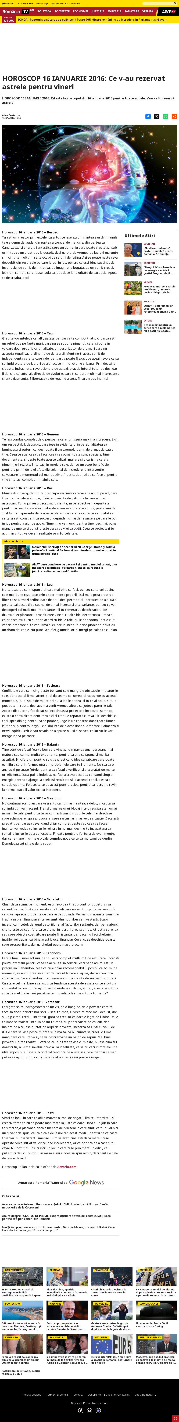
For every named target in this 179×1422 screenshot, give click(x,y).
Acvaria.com (66, 1167)
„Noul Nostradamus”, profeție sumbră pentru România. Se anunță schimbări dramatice (158, 251)
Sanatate (131, 11)
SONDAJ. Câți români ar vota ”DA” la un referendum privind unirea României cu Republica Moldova (160, 308)
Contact (78, 1394)
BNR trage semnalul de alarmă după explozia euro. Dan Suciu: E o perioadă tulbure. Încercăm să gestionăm (156, 1292)
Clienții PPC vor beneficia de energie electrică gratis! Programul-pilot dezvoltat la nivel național (160, 270)
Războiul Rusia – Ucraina (65, 3)
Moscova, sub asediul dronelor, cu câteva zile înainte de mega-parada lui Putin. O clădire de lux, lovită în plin (156, 1360)
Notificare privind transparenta (89, 1403)
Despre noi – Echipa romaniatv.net (109, 1394)
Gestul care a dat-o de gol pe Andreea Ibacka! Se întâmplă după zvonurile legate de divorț (110, 1326)
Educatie (114, 11)
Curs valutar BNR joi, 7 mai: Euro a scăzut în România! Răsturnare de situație (111, 1360)
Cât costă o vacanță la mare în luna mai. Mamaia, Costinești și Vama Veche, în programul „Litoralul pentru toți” (21, 1326)
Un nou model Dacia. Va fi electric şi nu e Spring (152, 1325)
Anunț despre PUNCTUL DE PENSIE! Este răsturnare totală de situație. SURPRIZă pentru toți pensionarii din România (56, 1217)
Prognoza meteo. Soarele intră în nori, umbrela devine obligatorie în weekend (160, 289)
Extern (148, 320)
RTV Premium (25, 3)
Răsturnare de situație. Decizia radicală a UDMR (21, 1373)
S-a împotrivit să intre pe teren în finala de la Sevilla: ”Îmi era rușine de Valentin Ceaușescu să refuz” (66, 1360)
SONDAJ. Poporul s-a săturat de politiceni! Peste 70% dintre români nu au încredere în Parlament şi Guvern (92, 19)
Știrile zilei (8, 3)
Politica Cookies (32, 1394)
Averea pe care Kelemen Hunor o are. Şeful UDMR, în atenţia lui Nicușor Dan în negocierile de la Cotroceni (55, 1206)
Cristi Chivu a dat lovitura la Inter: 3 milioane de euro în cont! (108, 1292)
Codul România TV (145, 1394)
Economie (80, 11)
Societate (62, 11)
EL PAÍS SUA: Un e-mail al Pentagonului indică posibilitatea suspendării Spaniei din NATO (22, 1292)
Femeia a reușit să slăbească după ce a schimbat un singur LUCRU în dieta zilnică (20, 1360)
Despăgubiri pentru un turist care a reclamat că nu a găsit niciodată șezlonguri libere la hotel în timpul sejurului (159, 328)
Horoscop (42, 3)
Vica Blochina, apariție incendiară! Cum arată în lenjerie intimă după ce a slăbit (66, 1292)
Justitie (98, 11)
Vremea (147, 11)
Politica (44, 11)
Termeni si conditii (57, 1394)
